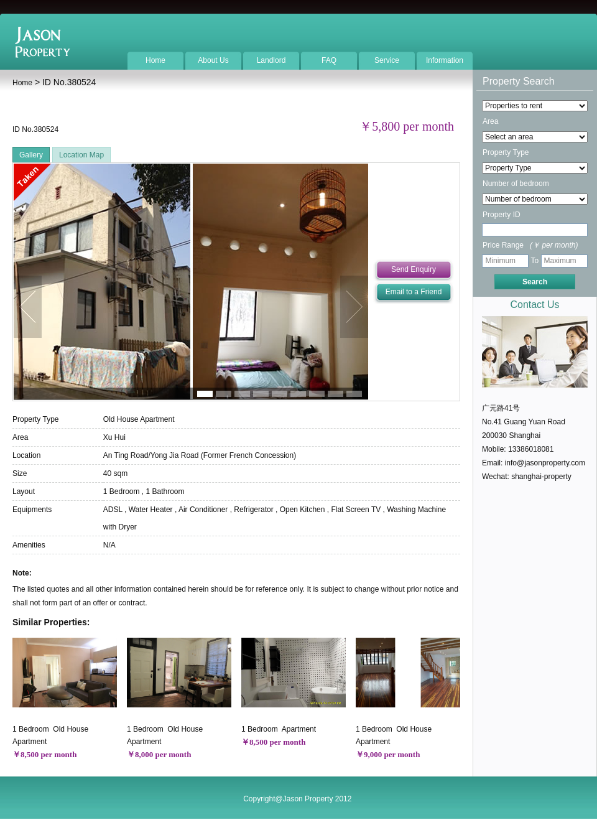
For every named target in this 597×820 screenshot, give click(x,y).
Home (155, 60)
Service (386, 60)
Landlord (271, 60)
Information (444, 60)
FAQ (329, 60)
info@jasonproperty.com (545, 463)
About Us (213, 60)
